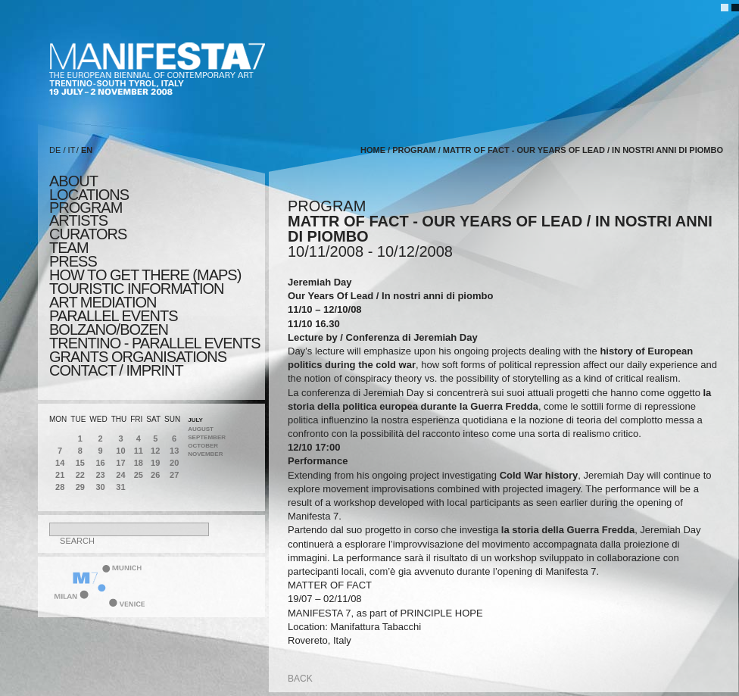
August (201, 429)
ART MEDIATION (102, 302)
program (85, 207)
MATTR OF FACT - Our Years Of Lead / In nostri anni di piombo (583, 149)
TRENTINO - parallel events (154, 343)
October (203, 445)
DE (55, 149)
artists (78, 220)
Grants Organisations (137, 357)
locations (89, 194)
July (195, 420)
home (372, 149)
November (205, 454)
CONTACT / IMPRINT (116, 370)
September (207, 437)
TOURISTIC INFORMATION (136, 288)
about (73, 181)
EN (86, 149)
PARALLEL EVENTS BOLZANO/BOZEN (113, 322)
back (300, 678)
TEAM (69, 247)
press (73, 261)
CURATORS (87, 234)
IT (72, 149)
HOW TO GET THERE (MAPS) (145, 275)
